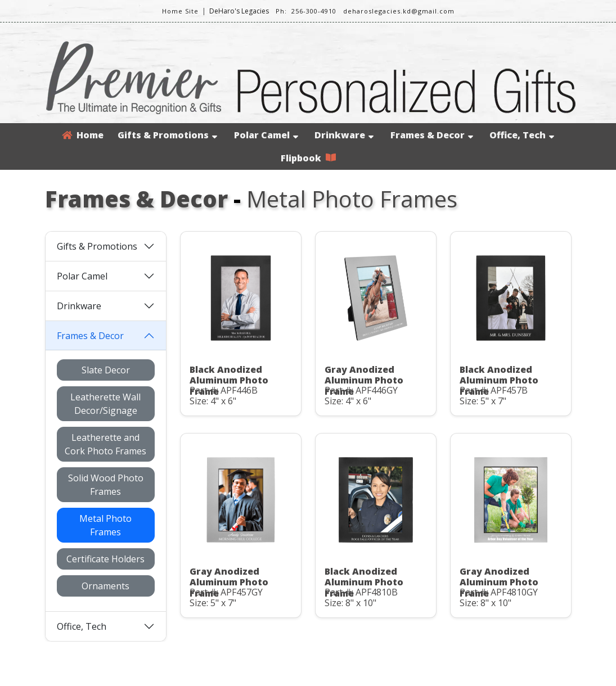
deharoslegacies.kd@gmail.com (399, 11)
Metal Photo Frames (105, 525)
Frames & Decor (431, 135)
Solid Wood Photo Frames (105, 485)
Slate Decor (106, 370)
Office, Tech (521, 135)
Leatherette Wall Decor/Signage (105, 404)
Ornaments (105, 586)
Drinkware (344, 135)
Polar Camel (266, 135)
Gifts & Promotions (167, 135)
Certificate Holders (105, 559)
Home (83, 135)
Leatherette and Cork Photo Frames (105, 444)
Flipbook (308, 158)
